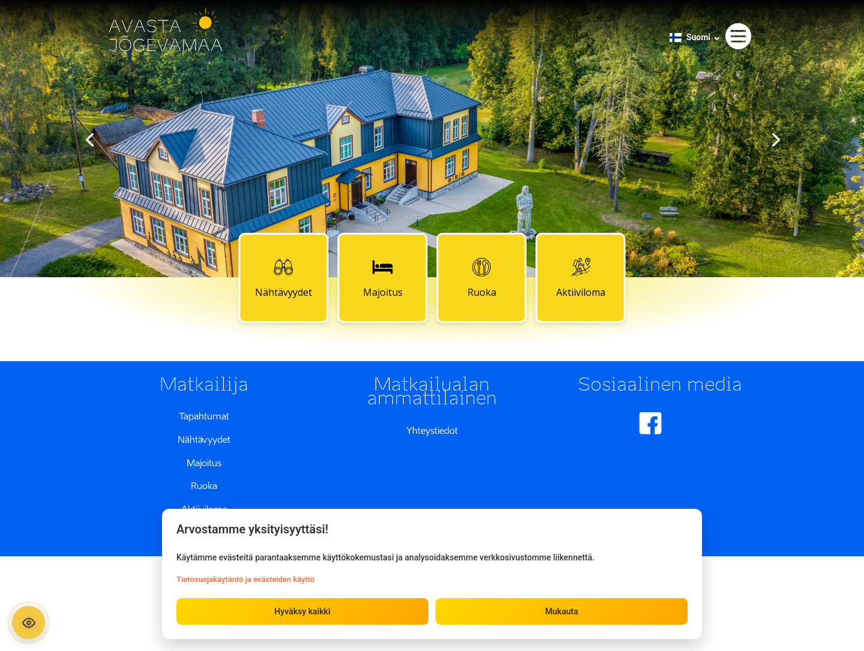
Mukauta (561, 611)
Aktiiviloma (580, 277)
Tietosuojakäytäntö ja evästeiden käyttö (245, 579)
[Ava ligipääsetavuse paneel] (28, 622)
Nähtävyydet (283, 277)
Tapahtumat (204, 415)
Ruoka (481, 277)
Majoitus (383, 277)
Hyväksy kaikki (302, 611)
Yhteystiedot (432, 430)
